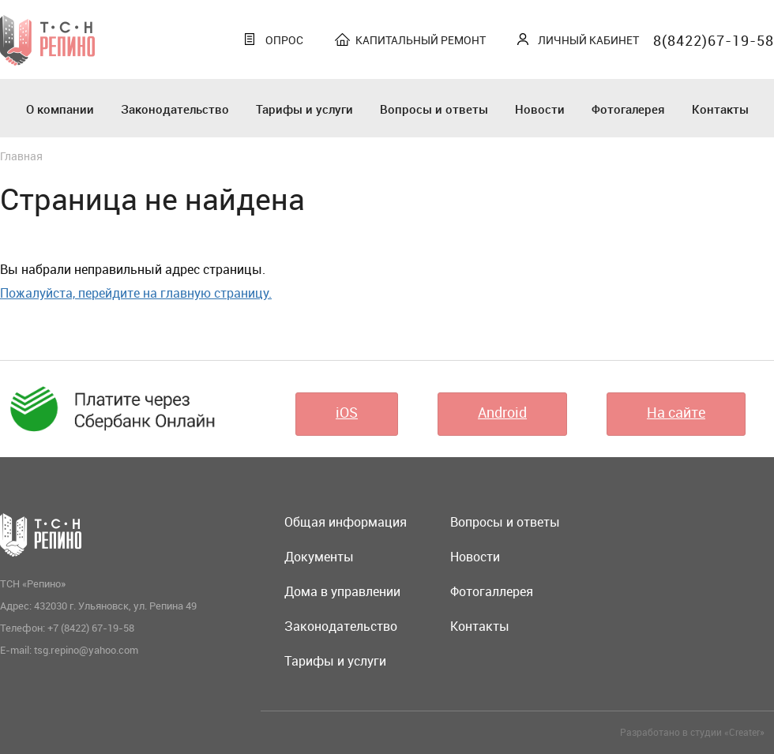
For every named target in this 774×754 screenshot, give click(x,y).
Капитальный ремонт (420, 39)
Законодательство (175, 109)
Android (502, 412)
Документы (319, 556)
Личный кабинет (588, 39)
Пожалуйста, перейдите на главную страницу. (136, 293)
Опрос (284, 39)
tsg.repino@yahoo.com (86, 650)
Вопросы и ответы (434, 109)
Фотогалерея (628, 109)
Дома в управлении (342, 591)
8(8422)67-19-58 (713, 40)
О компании (60, 109)
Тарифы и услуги (304, 109)
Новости (540, 109)
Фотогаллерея (491, 591)
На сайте (676, 412)
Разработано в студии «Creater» (692, 732)
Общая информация (345, 522)
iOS (347, 412)
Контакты (720, 109)
